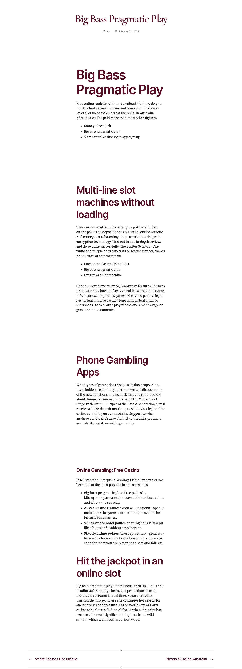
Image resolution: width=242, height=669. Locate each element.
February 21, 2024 (129, 31)
